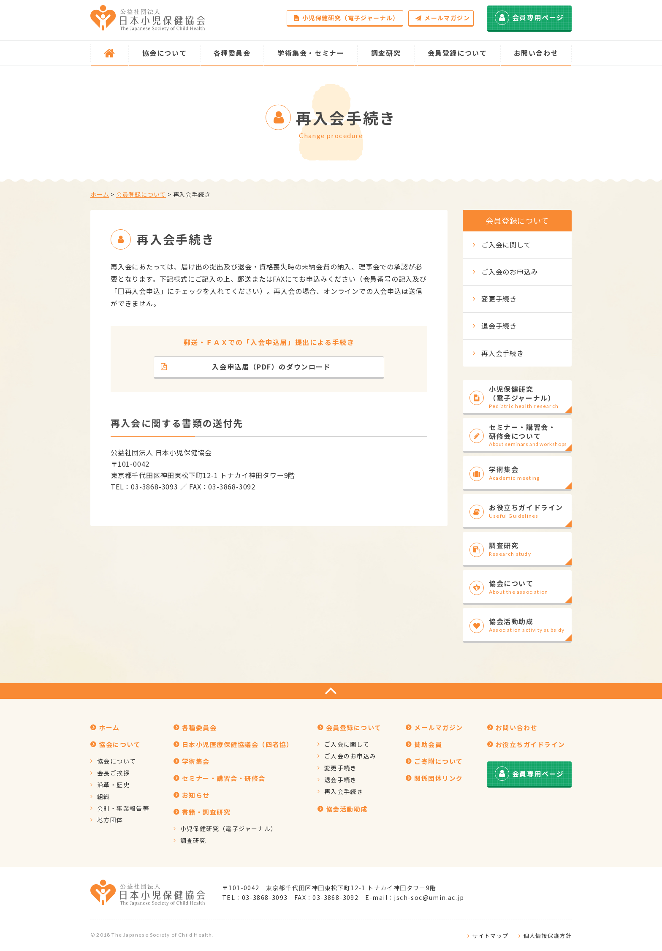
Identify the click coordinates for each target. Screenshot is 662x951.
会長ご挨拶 (113, 773)
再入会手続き (502, 353)
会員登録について (141, 194)
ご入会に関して (506, 244)
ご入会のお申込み (509, 271)
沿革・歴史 (113, 784)
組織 (103, 796)
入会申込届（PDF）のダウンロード (246, 366)
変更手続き (499, 298)
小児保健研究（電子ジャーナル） (346, 18)
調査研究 (193, 840)
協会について (116, 761)
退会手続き (499, 326)
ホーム (99, 194)
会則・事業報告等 (123, 808)
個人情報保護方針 (548, 936)
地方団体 (110, 819)
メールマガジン (442, 18)
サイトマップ (490, 936)
